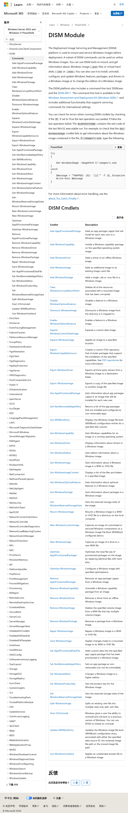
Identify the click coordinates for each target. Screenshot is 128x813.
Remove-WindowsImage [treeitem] (24, 252)
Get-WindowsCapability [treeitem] (24, 164)
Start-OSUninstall (59, 713)
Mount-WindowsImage (62, 511)
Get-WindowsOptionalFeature (65, 482)
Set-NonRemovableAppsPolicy (65, 664)
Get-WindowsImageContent (64, 472)
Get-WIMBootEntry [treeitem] (22, 159)
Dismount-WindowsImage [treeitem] (25, 104)
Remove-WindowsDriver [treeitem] (24, 247)
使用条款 (90, 806)
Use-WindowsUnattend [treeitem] (24, 313)
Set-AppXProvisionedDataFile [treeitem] (27, 271)
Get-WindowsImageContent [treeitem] (26, 183)
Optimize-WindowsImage (63, 568)
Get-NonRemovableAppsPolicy (65, 406)
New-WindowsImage (60, 541)
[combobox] (23, 31)
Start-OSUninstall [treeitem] (21, 304)
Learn (52, 24)
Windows (65, 24)
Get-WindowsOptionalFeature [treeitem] (27, 187)
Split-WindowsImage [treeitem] (22, 299)
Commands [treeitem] (18, 58)
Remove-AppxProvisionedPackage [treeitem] (25, 236)
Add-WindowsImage (60, 267)
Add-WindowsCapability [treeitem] (24, 67)
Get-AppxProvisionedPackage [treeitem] (27, 149)
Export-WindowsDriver (61, 370)
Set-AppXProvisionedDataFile (65, 650)
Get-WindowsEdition (60, 452)
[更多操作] (122, 25)
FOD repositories (110, 360)
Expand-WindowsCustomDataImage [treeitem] (26, 120)
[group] (86, 169)
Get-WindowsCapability (62, 433)
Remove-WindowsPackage (63, 621)
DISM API (63, 93)
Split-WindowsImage (60, 703)
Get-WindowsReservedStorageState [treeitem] (28, 199)
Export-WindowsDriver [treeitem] (23, 140)
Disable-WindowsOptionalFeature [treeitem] (25, 97)
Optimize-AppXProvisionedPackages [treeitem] (25, 222)
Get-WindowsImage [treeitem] (22, 178)
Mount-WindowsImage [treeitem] (24, 206)
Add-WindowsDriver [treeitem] (22, 72)
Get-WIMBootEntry (60, 419)
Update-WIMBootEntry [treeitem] (24, 308)
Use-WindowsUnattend (62, 753)
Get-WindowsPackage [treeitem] (23, 192)
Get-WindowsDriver (60, 442)
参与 (45, 806)
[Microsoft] (6, 4)
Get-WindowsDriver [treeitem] (22, 168)
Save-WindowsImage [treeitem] (23, 266)
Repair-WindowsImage (61, 631)
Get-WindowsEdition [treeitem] (22, 173)
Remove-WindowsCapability (64, 588)
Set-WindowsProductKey (63, 683)
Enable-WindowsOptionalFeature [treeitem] (25, 111)
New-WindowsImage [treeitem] (22, 215)
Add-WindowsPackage (61, 277)
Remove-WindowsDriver (62, 598)
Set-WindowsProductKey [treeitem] (25, 285)
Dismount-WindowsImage (63, 310)
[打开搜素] (114, 4)
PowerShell (80, 24)
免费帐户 (117, 13)
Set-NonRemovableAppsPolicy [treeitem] (27, 276)
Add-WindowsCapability (62, 244)
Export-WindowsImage (61, 383)
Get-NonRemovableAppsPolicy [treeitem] (27, 154)
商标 (101, 806)
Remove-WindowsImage (62, 607)
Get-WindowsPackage (61, 492)
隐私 (54, 806)
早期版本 (23, 806)
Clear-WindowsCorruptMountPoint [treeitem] (27, 88)
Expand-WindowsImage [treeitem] (24, 126)
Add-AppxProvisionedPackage (65, 231)
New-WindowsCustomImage (64, 525)
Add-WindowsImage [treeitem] (22, 77)
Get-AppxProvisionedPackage (65, 393)
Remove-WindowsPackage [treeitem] (25, 257)
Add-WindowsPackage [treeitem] (23, 82)
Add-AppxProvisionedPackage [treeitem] (27, 63)
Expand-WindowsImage (62, 339)
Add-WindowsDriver (60, 257)
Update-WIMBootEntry (62, 730)
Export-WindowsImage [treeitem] (23, 145)
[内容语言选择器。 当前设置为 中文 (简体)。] (12, 798)
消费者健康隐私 (71, 806)
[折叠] (40, 22)
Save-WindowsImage (61, 640)
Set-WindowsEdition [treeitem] (22, 280)
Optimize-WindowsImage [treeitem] (25, 229)
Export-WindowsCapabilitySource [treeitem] (25, 133)
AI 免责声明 (9, 806)
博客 (34, 806)
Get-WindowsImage (60, 462)
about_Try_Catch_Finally (62, 198)
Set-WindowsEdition (60, 673)
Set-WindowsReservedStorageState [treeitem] (28, 292)
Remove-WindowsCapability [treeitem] (26, 242)
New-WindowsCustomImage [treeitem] (26, 211)
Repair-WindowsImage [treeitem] (23, 261)
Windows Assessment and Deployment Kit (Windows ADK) (82, 97)
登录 (121, 4)
